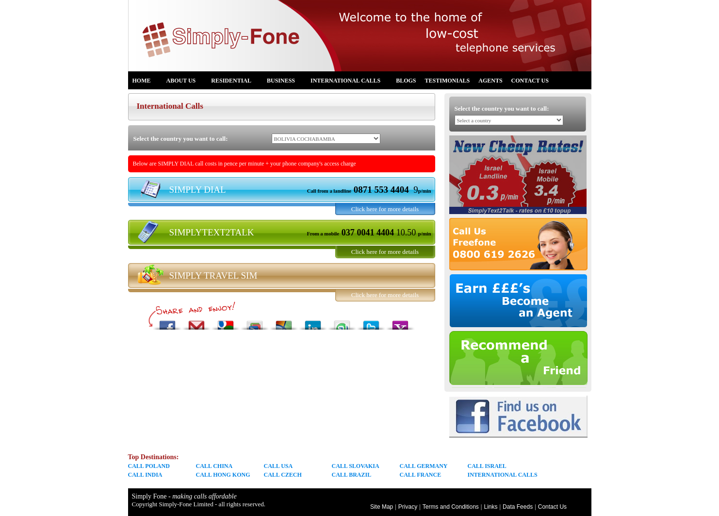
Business (285, 82)
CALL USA (278, 466)
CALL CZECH (283, 474)
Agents (490, 80)
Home (145, 82)
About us (185, 82)
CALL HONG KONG (223, 474)
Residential (235, 82)
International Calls (349, 82)
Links (490, 506)
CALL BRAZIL (352, 474)
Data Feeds (518, 506)
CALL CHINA (214, 466)
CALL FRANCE (420, 474)
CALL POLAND (149, 466)
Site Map (381, 506)
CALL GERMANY (424, 466)
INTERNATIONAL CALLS (503, 474)
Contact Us (530, 80)
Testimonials (447, 80)
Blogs (406, 80)
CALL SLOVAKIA (355, 466)
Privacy (407, 506)
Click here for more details (385, 209)
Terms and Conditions (451, 506)
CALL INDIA (145, 474)
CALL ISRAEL (487, 466)
